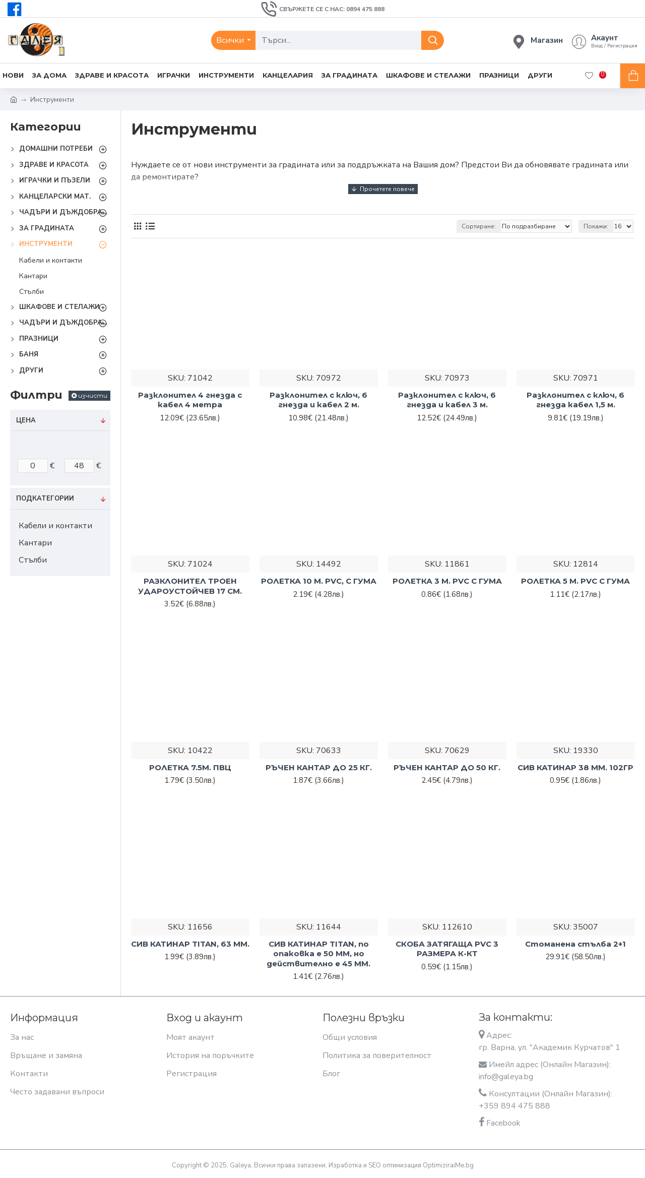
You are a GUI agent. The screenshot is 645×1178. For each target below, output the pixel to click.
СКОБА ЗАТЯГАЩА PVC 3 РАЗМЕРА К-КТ (447, 949)
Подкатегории (45, 498)
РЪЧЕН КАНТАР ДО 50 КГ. (447, 767)
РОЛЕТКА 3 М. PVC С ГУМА (447, 581)
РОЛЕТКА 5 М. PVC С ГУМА (575, 581)
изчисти (92, 395)
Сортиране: (479, 226)
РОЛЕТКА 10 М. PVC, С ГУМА (318, 581)
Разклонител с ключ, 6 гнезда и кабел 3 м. (447, 400)
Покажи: (596, 226)
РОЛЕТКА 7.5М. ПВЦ (190, 767)
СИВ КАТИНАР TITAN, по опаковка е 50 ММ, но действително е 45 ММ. (318, 953)
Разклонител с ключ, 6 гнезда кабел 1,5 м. (575, 400)
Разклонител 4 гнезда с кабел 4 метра (190, 400)
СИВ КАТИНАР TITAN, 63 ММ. (190, 944)
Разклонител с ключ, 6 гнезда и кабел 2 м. (318, 400)
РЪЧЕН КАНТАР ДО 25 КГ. (319, 767)
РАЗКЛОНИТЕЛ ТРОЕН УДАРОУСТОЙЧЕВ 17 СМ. (190, 586)
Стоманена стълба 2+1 (575, 944)
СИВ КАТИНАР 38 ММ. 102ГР (575, 767)
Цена (26, 420)
